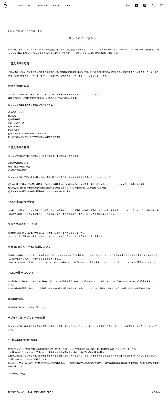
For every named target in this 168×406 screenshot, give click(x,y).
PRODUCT (20, 31)
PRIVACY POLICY (16, 392)
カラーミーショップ (126, 50)
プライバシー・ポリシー (72, 53)
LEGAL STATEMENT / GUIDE (40, 392)
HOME (11, 31)
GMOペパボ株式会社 (44, 50)
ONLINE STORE (24, 5)
